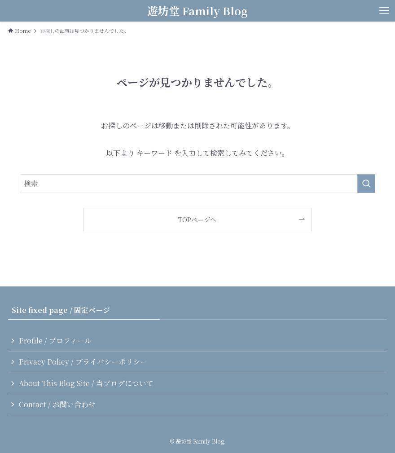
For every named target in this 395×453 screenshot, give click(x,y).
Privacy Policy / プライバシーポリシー (83, 361)
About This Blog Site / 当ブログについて (86, 383)
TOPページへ (197, 219)
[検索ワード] (197, 183)
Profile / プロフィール (55, 340)
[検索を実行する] (366, 183)
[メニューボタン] (384, 11)
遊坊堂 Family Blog (197, 10)
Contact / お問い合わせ (57, 404)
